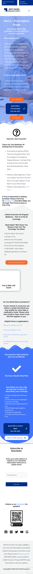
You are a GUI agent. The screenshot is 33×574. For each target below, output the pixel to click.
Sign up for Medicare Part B (12, 325)
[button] (9, 2)
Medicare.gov (22, 554)
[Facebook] (5, 531)
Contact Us (9, 201)
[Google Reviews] (27, 531)
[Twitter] (16, 531)
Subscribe (16, 484)
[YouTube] (21, 531)
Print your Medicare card (12, 330)
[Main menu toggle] (29, 10)
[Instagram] (11, 531)
